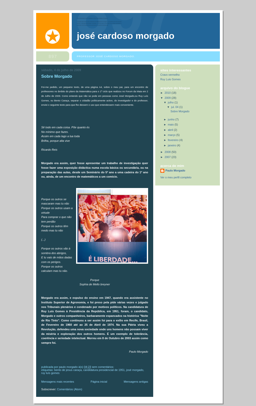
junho (171, 119)
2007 (168, 157)
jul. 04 (175, 106)
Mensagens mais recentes (57, 381)
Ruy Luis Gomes (170, 79)
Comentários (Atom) (69, 389)
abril (171, 129)
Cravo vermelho (170, 74)
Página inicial (99, 381)
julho (171, 102)
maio (171, 124)
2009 (168, 97)
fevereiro (173, 140)
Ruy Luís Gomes (50, 372)
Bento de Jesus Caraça (68, 369)
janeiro (172, 145)
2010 (168, 92)
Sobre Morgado (56, 76)
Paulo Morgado (175, 170)
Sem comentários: (103, 366)
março (172, 134)
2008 (168, 151)
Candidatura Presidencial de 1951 (104, 369)
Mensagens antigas (136, 381)
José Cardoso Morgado (125, 36)
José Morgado (134, 369)
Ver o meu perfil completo (175, 177)
